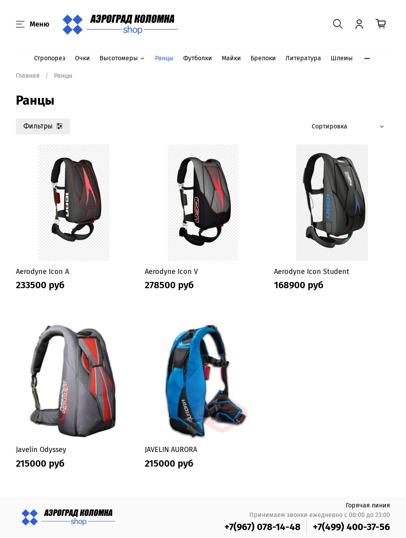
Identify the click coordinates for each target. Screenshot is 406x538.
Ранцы (164, 58)
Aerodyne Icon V (171, 271)
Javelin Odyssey (41, 449)
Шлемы (342, 58)
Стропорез (49, 58)
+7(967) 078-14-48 (262, 526)
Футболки (197, 58)
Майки (231, 58)
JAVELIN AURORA (171, 449)
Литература (303, 58)
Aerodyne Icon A (42, 271)
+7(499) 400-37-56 (351, 526)
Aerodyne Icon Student (311, 271)
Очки (82, 58)
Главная (28, 75)
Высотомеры (123, 58)
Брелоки (263, 58)
